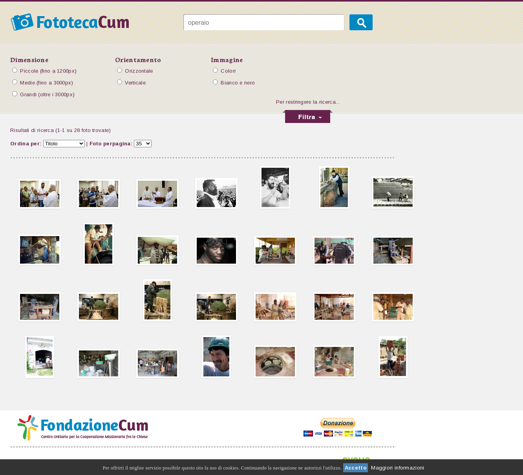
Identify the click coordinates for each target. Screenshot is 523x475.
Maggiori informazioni (397, 468)
